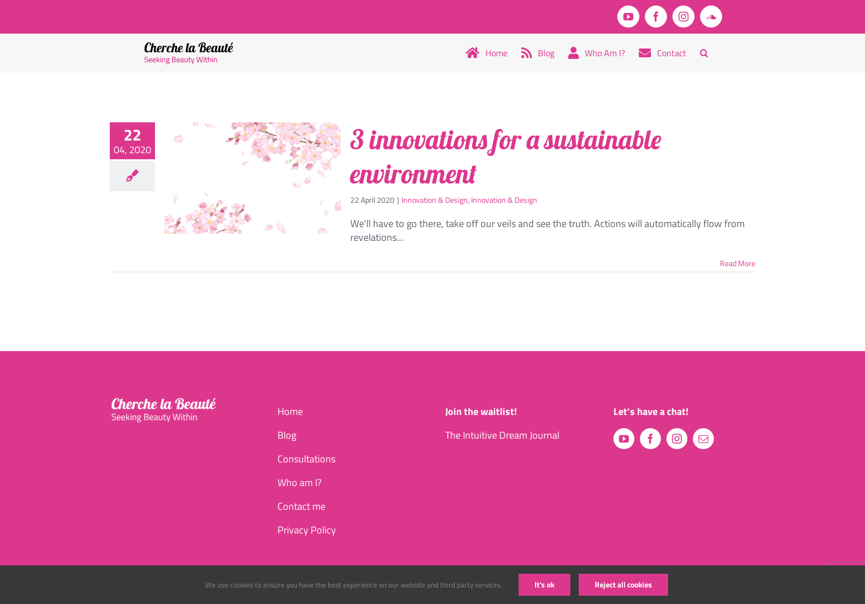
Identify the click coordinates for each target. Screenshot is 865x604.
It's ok (544, 584)
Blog (286, 435)
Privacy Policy (306, 529)
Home (290, 411)
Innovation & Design (435, 200)
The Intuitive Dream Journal (502, 435)
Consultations (306, 458)
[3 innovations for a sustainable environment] (252, 178)
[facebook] (650, 438)
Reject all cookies (623, 584)
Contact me (301, 506)
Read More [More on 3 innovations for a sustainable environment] (737, 263)
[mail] (703, 438)
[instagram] (676, 438)
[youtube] (623, 438)
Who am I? (299, 482)
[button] (704, 53)
